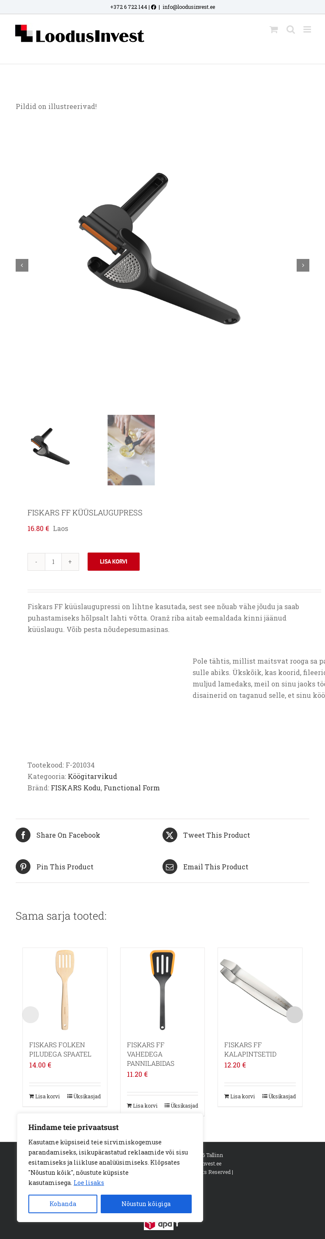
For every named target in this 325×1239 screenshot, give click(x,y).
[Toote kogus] (53, 561)
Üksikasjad (87, 1096)
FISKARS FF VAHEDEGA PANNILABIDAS (150, 1053)
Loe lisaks (89, 1183)
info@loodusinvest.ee (188, 6)
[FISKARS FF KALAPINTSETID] (260, 990)
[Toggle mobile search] (290, 29)
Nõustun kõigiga (146, 1204)
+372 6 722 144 (128, 6)
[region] (110, 1167)
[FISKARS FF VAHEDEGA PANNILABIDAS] (163, 990)
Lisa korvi (113, 561)
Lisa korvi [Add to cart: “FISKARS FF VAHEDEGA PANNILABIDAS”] (145, 1105)
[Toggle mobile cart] (274, 29)
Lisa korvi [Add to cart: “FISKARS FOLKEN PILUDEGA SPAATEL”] (47, 1096)
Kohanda (63, 1204)
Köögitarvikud (92, 776)
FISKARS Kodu (76, 787)
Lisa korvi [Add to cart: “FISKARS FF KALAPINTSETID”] (242, 1096)
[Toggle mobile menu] (307, 29)
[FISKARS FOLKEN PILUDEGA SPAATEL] (65, 990)
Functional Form (132, 787)
